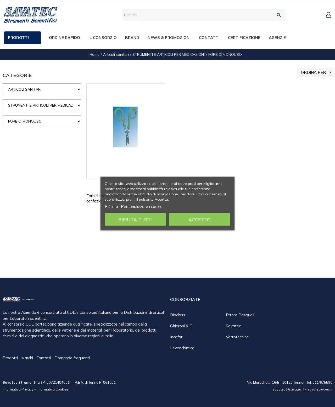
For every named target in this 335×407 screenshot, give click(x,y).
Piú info (111, 206)
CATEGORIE (17, 75)
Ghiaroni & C (181, 325)
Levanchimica (182, 347)
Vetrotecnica (237, 336)
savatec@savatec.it (288, 389)
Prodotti (11, 358)
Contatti (44, 358)
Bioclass (177, 314)
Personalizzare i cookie (142, 206)
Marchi (27, 358)
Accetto (199, 220)
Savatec (233, 325)
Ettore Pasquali (240, 314)
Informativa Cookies (53, 389)
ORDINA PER (318, 72)
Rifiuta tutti (135, 220)
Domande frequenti (72, 358)
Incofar (176, 336)
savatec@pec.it (320, 389)
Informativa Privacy (18, 389)
